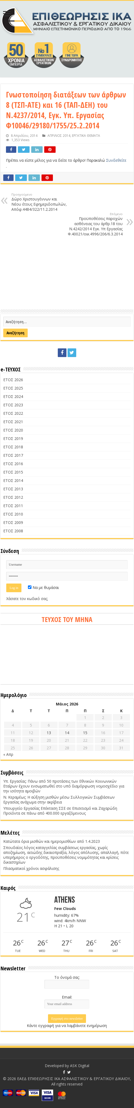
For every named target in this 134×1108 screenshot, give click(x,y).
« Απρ (8, 754)
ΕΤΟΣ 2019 (13, 438)
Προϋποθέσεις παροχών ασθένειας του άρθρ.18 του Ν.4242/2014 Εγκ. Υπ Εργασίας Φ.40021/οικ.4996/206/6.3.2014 (95, 224)
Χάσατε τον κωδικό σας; (27, 598)
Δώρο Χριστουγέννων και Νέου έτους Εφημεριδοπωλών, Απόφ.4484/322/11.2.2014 (39, 202)
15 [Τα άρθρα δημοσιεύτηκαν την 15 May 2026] (85, 732)
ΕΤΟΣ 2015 (13, 472)
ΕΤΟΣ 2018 (13, 446)
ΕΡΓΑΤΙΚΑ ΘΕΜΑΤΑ (86, 135)
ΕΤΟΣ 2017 (13, 455)
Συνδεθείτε (116, 160)
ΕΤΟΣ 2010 (13, 514)
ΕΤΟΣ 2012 (13, 497)
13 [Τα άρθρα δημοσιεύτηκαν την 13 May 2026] (49, 732)
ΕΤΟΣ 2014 (13, 480)
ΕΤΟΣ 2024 (13, 396)
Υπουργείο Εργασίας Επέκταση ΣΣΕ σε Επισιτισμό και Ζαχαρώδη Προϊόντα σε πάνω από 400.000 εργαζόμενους (60, 811)
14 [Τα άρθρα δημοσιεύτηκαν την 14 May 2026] (67, 732)
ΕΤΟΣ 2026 (13, 379)
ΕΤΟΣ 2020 (13, 430)
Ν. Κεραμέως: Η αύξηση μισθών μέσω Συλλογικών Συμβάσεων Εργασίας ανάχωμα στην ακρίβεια (59, 800)
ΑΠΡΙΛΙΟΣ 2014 (58, 135)
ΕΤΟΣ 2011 (13, 505)
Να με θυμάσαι (43, 587)
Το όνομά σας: (67, 977)
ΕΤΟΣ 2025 (13, 388)
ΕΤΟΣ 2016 (13, 463)
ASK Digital (79, 1065)
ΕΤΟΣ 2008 (13, 530)
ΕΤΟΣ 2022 (13, 413)
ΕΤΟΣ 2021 (13, 421)
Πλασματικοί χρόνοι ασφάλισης (31, 868)
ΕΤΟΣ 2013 (13, 488)
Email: (67, 997)
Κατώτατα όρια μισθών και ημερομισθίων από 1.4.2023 (51, 841)
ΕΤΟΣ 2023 (13, 404)
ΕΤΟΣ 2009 (13, 522)
